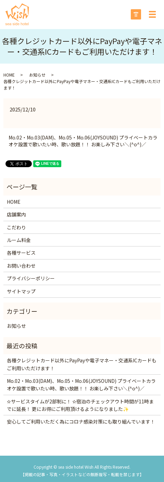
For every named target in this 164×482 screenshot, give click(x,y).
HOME (9, 75)
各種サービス (21, 252)
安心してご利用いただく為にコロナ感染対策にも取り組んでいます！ (81, 421)
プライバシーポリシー (31, 278)
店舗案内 (16, 214)
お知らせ (37, 75)
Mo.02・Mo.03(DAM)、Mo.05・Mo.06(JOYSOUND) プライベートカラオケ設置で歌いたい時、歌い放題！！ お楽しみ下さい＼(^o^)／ (83, 141)
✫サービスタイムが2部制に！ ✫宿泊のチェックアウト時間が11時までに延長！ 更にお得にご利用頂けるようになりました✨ (80, 405)
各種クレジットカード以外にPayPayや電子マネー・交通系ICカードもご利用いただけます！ (81, 364)
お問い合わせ (21, 265)
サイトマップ (21, 291)
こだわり (16, 227)
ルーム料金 (19, 240)
